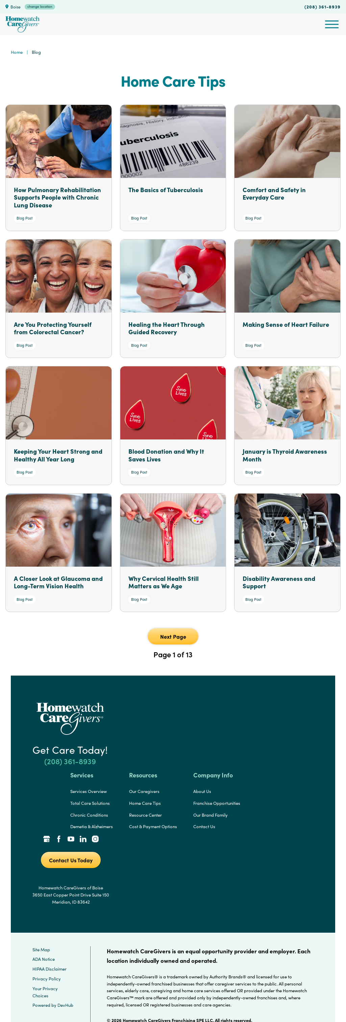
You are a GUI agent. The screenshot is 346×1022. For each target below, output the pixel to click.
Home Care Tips (145, 803)
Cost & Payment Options (153, 826)
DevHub (65, 1005)
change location (39, 6)
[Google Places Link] (46, 840)
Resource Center (145, 815)
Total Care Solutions (90, 803)
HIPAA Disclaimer (49, 969)
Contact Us (204, 826)
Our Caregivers (144, 791)
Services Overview (88, 791)
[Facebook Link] (58, 840)
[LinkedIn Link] (83, 840)
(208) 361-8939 (322, 6)
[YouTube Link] (71, 840)
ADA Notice (43, 959)
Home (17, 52)
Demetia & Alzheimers (91, 826)
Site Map (41, 950)
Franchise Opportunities (216, 803)
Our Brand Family (210, 815)
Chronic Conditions (89, 815)
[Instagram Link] (95, 840)
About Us (202, 791)
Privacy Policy (46, 979)
